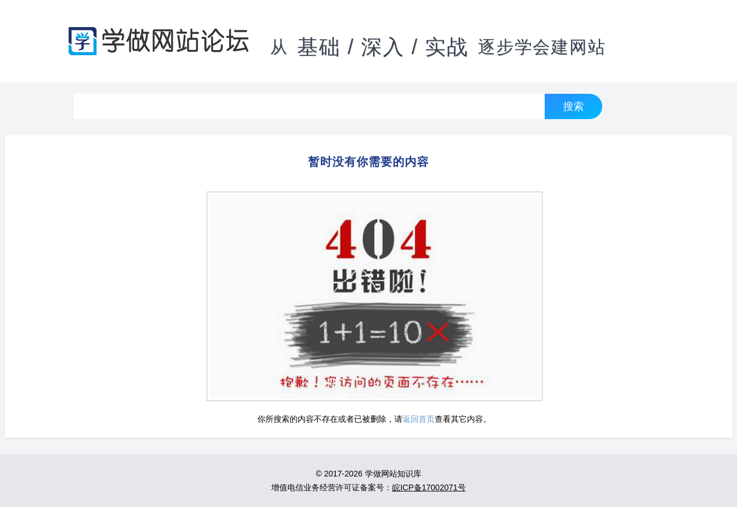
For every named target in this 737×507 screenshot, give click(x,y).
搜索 (573, 106)
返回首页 (418, 419)
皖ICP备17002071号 (429, 487)
